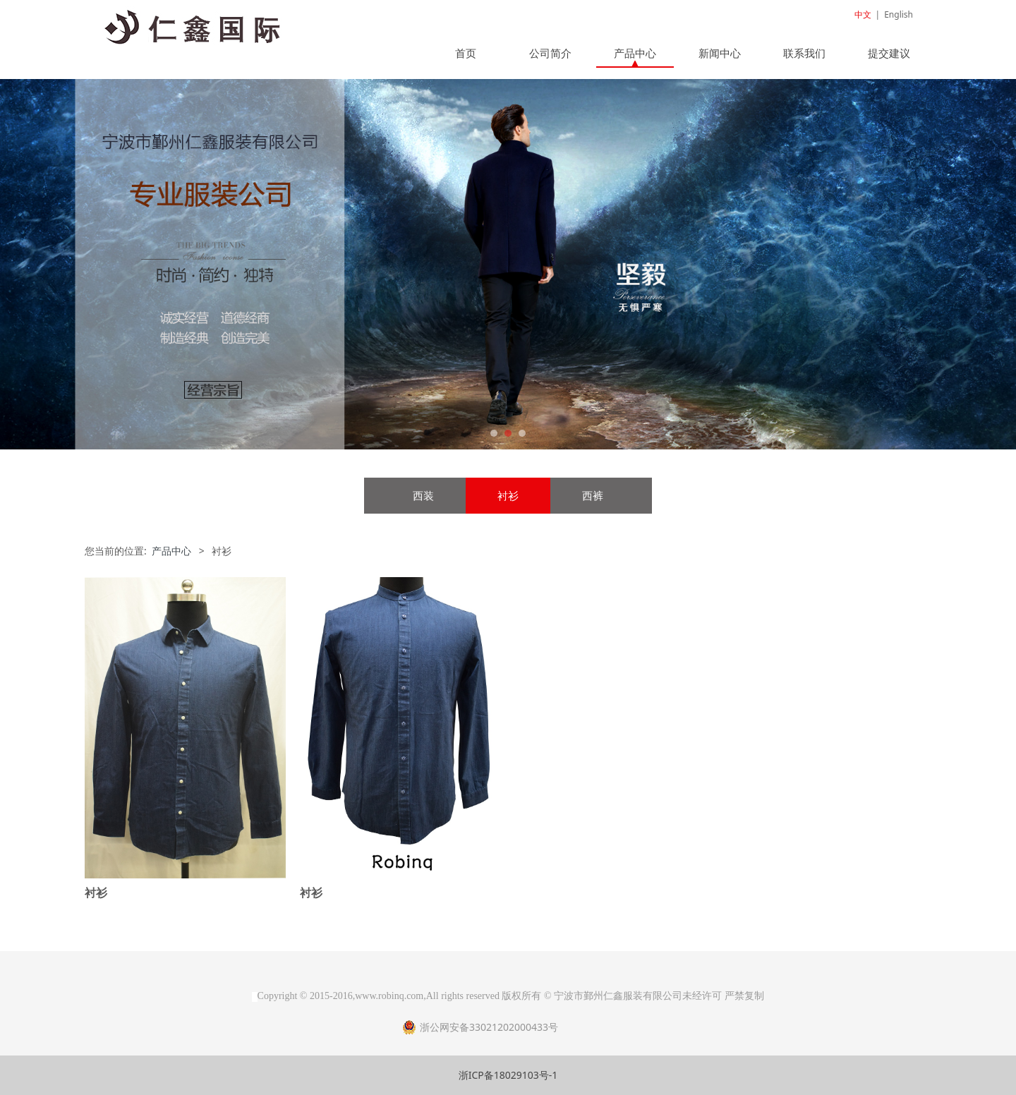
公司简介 (550, 53)
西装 (423, 495)
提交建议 (889, 53)
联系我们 (804, 53)
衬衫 (508, 495)
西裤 (592, 495)
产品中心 (635, 53)
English (898, 14)
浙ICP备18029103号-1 (508, 1075)
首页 (465, 53)
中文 (862, 14)
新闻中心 (719, 53)
